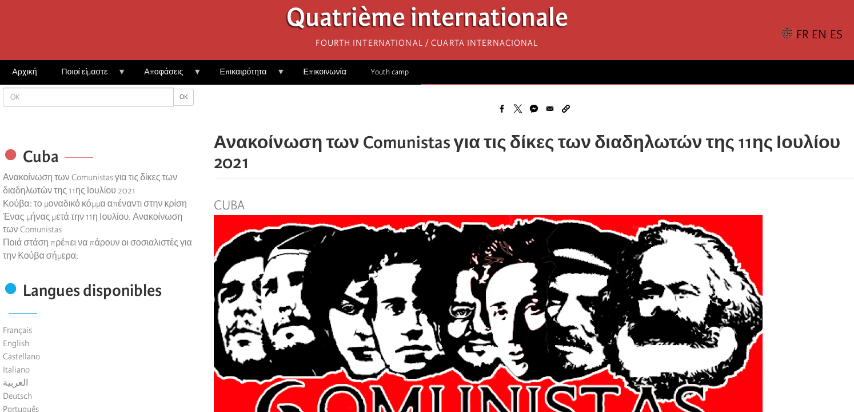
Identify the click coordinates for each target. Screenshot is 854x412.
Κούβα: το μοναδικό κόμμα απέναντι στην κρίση (95, 204)
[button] (566, 108)
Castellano (21, 356)
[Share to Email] (550, 108)
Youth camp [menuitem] (390, 72)
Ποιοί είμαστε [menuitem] (87, 76)
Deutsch (17, 396)
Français (17, 330)
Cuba (229, 205)
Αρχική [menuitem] (24, 72)
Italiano (16, 370)
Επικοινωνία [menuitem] (325, 72)
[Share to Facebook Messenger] (534, 108)
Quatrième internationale (427, 20)
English (16, 343)
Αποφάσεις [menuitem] (166, 76)
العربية (15, 383)
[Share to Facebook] (502, 108)
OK (183, 97)
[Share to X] (518, 108)
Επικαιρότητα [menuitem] (246, 76)
